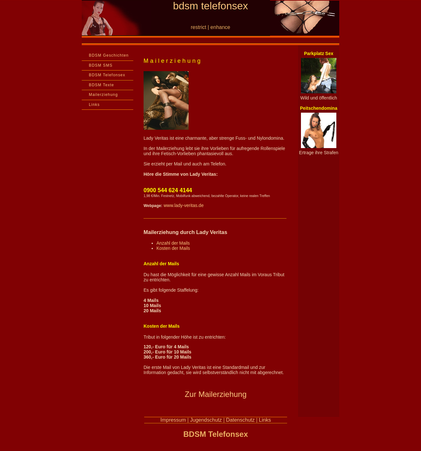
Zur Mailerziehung (216, 394)
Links (94, 104)
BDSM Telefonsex (107, 75)
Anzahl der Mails (173, 243)
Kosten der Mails (173, 248)
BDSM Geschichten (109, 55)
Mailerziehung (103, 94)
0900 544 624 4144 (168, 190)
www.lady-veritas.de (184, 205)
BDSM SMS (101, 65)
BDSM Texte (101, 85)
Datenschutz (240, 420)
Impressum (173, 420)
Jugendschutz (206, 420)
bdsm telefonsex (210, 6)
